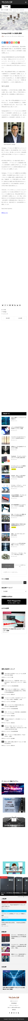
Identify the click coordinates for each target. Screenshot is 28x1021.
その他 (6, 6)
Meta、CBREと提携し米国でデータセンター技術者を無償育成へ (15, 742)
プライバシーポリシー (13, 1005)
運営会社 (14, 1009)
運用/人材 (13, 694)
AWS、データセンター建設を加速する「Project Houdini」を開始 (15, 735)
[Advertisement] (14, 258)
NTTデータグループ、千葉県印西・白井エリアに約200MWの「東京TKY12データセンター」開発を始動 (15, 682)
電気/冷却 (13, 715)
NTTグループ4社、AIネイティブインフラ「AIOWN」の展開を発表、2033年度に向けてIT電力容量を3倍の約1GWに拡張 (15, 728)
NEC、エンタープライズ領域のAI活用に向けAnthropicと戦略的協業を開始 (14, 705)
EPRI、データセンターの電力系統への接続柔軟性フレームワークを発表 (15, 712)
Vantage (4, 311)
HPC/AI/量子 (13, 701)
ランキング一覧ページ (22, 896)
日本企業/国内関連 (14, 685)
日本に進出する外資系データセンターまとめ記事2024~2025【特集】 (15, 674)
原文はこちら (5, 212)
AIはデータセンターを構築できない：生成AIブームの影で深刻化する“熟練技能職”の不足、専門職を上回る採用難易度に (15, 691)
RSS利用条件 (14, 1003)
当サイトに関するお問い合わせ (14, 1007)
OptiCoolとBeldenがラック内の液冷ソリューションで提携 (15, 719)
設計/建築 (13, 738)
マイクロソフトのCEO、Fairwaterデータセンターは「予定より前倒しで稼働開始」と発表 (15, 698)
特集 (12, 677)
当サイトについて (14, 1001)
